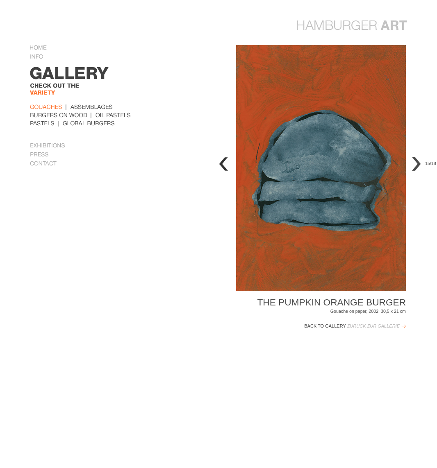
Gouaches (46, 106)
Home (38, 48)
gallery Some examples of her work (84, 84)
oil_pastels (113, 115)
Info (40, 57)
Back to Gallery (352, 325)
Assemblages (92, 106)
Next (416, 164)
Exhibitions (48, 146)
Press (39, 155)
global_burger (89, 123)
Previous (223, 164)
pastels (42, 123)
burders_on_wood (58, 115)
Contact (43, 164)
